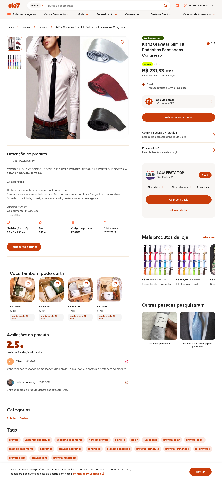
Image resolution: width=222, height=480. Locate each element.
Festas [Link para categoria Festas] (24, 418)
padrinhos (46, 449)
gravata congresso (118, 449)
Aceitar (200, 472)
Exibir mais (208, 237)
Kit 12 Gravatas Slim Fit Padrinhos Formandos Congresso (91, 27)
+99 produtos (154, 187)
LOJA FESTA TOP (170, 172)
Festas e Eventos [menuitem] (163, 14)
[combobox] (37, 5)
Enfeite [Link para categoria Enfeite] (11, 418)
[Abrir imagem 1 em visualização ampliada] (77, 87)
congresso (94, 449)
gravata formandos (177, 449)
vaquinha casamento (70, 440)
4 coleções (204, 187)
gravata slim (39, 458)
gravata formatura (147, 449)
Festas (29, 27)
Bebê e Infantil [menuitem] (106, 14)
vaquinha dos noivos (37, 440)
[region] (178, 265)
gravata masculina (64, 458)
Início (13, 27)
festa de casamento (21, 449)
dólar (134, 440)
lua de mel (150, 440)
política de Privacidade (89, 474)
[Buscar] (106, 5)
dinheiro (120, 440)
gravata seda (17, 458)
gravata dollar (194, 440)
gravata (14, 440)
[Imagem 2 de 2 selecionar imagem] (14, 62)
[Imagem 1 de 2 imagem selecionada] (14, 43)
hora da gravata (99, 440)
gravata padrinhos (70, 449)
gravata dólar (171, 440)
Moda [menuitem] (83, 14)
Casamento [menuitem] (134, 14)
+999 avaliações (180, 187)
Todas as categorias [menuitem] (24, 14)
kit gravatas (202, 449)
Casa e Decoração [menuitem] (57, 14)
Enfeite (46, 27)
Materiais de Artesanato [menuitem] (199, 14)
